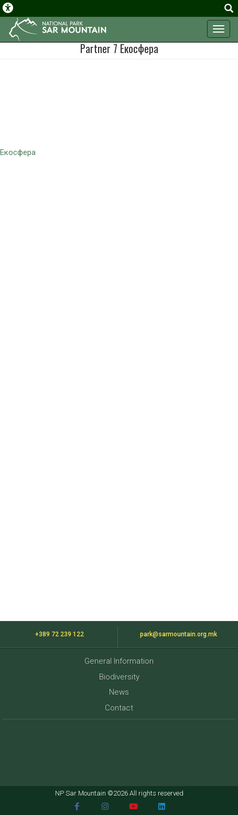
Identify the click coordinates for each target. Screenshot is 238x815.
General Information (119, 661)
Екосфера (18, 152)
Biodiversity (119, 677)
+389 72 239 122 (59, 634)
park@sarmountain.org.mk (178, 634)
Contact (119, 708)
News (119, 692)
